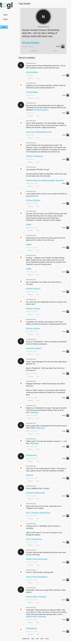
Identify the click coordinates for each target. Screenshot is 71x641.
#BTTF (28, 513)
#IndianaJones (36, 539)
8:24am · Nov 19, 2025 (31, 331)
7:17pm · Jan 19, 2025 (31, 478)
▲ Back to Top (26, 638)
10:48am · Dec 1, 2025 (31, 291)
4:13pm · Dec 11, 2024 (31, 631)
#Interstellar (42, 597)
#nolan (49, 132)
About (42, 638)
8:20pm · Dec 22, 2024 (31, 562)
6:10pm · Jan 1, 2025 (31, 542)
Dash (5, 15)
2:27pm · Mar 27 (30, 95)
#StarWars (30, 493)
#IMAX (34, 597)
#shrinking (37, 110)
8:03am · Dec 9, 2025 (31, 227)
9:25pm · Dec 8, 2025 (31, 247)
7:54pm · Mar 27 (28, 46)
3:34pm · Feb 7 (29, 113)
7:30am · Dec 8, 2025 (31, 271)
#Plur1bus (36, 180)
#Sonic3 (29, 559)
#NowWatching (43, 27)
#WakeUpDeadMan (48, 180)
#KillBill (28, 224)
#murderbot (30, 348)
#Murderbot (34, 412)
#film (32, 132)
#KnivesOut (59, 180)
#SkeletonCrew (39, 493)
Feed (5, 19)
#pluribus (37, 328)
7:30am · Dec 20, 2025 (31, 203)
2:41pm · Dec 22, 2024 (31, 579)
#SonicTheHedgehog (39, 559)
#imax (28, 132)
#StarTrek (29, 475)
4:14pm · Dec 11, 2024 (31, 619)
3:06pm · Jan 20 (30, 135)
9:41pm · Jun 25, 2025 (31, 431)
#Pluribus (29, 156)
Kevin (60, 46)
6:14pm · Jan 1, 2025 (31, 515)
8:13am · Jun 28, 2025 (31, 415)
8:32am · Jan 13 (30, 159)
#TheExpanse (38, 156)
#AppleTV (45, 110)
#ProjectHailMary (31, 42)
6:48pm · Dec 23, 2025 (31, 183)
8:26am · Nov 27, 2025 (31, 311)
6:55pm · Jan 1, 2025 (31, 495)
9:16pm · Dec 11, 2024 (31, 599)
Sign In (4, 27)
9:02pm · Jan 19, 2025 (31, 458)
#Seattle (29, 597)
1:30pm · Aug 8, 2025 (31, 351)
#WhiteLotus (40, 428)
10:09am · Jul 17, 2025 (31, 397)
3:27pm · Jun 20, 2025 (31, 446)
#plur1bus (29, 328)
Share (55, 51)
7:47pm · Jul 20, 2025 (31, 373)
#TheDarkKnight (40, 132)
